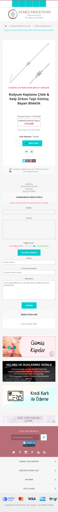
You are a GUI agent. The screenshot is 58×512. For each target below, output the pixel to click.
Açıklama (29, 184)
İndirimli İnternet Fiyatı (29, 120)
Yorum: (29, 218)
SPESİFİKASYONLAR (29, 186)
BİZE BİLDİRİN (29, 191)
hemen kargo (26, 324)
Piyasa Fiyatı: (24, 116)
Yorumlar (29, 189)
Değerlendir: (29, 243)
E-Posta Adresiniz (29, 268)
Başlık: (29, 208)
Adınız (29, 258)
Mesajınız (29, 278)
